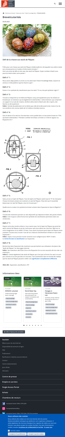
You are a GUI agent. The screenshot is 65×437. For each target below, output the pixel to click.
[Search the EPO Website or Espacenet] (54, 3)
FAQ (3, 350)
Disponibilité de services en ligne (13, 347)
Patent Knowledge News (30, 13)
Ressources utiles (20, 13)
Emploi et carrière (9, 382)
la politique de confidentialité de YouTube (31, 427)
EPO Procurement (32, 413)
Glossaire (5, 371)
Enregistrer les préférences (17, 434)
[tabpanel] (13, 301)
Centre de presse (9, 376)
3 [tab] (29, 325)
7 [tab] (41, 325)
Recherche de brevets (10, 13)
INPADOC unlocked (11, 291)
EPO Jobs (23, 403)
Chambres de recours (11, 398)
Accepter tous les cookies (36, 434)
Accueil (3, 13)
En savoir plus (48, 427)
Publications (6, 353)
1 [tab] (24, 325)
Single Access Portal (10, 387)
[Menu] (60, 3)
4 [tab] (32, 325)
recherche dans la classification (14, 239)
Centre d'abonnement (9, 364)
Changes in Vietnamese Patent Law (51, 293)
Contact (4, 360)
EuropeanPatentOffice (13, 408)
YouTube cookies (15, 431)
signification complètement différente (44, 259)
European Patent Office (13, 403)
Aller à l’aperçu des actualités (15, 332)
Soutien (5, 339)
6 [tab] (38, 325)
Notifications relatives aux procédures (14, 357)
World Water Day (30, 291)
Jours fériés (6, 367)
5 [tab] (35, 325)
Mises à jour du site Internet (11, 343)
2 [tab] (26, 325)
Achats (5, 392)
